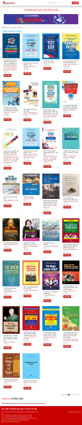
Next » (74, 394)
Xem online (7, 75)
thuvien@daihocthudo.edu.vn (12, 421)
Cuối (79, 394)
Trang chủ (5, 27)
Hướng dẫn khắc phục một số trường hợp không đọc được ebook (23, 403)
